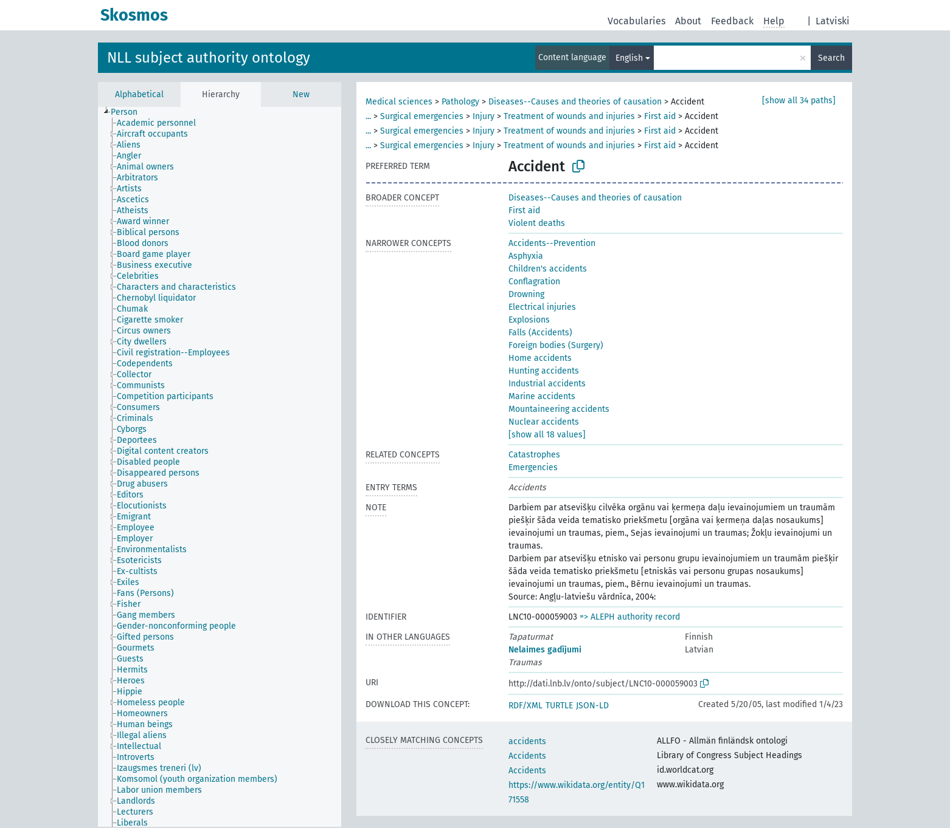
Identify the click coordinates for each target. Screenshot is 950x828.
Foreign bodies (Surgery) (555, 345)
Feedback (732, 21)
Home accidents (540, 358)
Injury (483, 116)
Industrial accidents (547, 383)
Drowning (526, 294)
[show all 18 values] (547, 434)
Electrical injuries (542, 307)
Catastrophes (534, 455)
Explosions (529, 320)
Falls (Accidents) (540, 332)
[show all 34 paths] (799, 100)
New (301, 94)
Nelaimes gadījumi (544, 650)
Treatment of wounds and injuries (569, 116)
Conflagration (534, 281)
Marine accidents (541, 396)
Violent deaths (536, 223)
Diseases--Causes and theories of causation (575, 102)
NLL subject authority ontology (208, 57)
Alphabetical (139, 94)
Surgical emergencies (421, 116)
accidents (527, 741)
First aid (660, 116)
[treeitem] (129, 112)
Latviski (833, 21)
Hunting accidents (543, 371)
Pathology (460, 102)
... (368, 116)
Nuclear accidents (543, 422)
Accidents (527, 756)
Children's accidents (547, 269)
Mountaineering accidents (558, 409)
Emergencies (533, 467)
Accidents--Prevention (551, 243)
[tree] (219, 467)
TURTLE (559, 705)
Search (831, 58)
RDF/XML (525, 705)
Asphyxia (525, 256)
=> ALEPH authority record (630, 617)
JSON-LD (592, 705)
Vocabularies (636, 21)
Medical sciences (399, 102)
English (629, 58)
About (688, 21)
